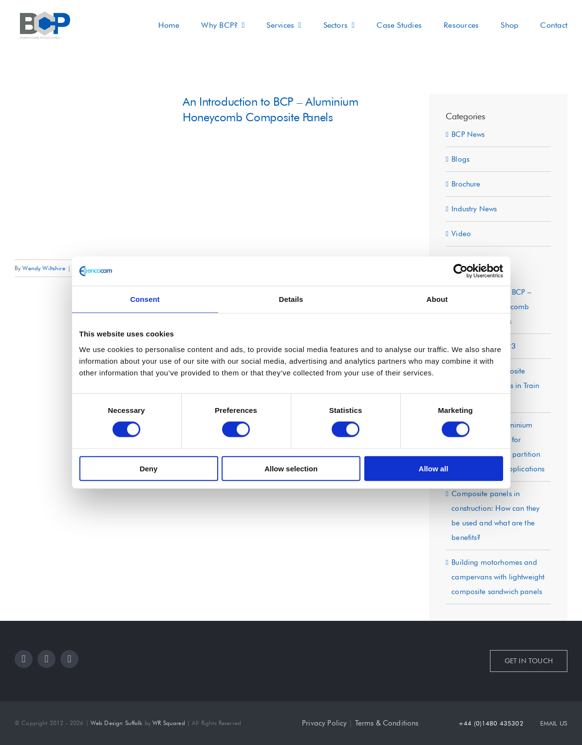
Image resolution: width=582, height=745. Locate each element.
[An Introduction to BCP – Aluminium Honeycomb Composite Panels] (92, 172)
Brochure (465, 184)
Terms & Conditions (387, 723)
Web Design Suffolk (117, 722)
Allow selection (291, 468)
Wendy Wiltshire (43, 268)
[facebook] (24, 659)
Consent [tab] (145, 299)
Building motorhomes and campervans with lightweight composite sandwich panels (497, 577)
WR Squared (168, 722)
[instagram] (47, 659)
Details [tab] (291, 299)
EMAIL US (553, 723)
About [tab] (437, 299)
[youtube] (69, 659)
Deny (149, 468)
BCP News (468, 134)
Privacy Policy (324, 723)
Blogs (460, 159)
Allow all (434, 468)
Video (461, 233)
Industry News (474, 209)
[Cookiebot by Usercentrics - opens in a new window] (460, 271)
